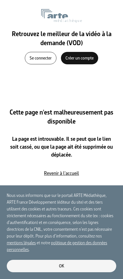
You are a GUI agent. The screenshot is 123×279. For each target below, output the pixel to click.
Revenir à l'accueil (61, 173)
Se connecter (41, 58)
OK (61, 266)
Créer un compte (79, 58)
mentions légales (21, 243)
